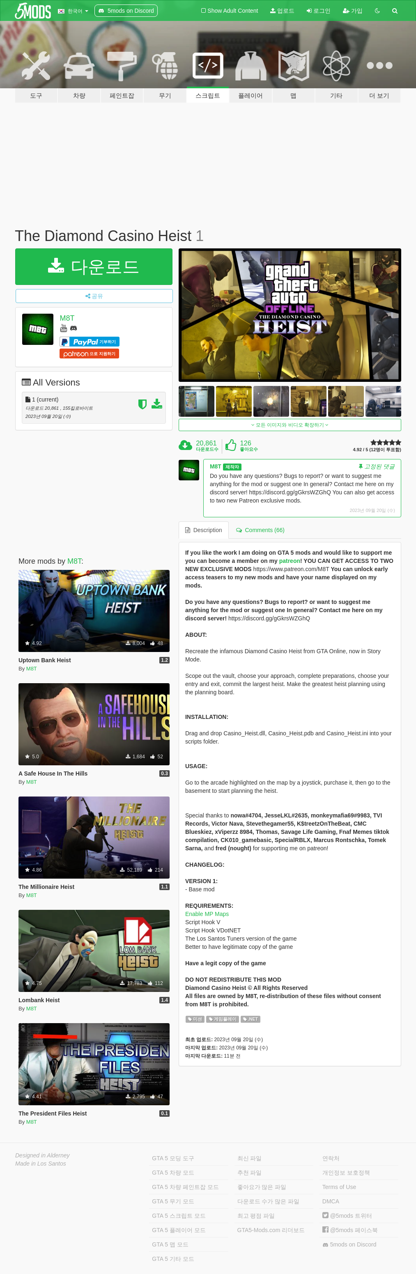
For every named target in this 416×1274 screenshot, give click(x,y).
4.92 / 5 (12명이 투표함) (377, 450)
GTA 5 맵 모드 (170, 1244)
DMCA (330, 1201)
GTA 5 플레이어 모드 (178, 1230)
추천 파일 (249, 1172)
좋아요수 (249, 449)
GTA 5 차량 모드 (173, 1172)
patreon (289, 561)
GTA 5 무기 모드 (173, 1201)
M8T (67, 318)
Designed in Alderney (42, 1155)
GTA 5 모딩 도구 (173, 1158)
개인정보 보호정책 (346, 1172)
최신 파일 (249, 1158)
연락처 (331, 1158)
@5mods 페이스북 (350, 1230)
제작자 (232, 466)
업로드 (282, 10)
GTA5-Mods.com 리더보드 (271, 1230)
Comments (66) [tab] (260, 530)
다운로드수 (207, 449)
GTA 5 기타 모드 (173, 1259)
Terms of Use (339, 1187)
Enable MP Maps (207, 914)
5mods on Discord (349, 1244)
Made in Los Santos (40, 1163)
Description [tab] (203, 530)
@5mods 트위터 (347, 1215)
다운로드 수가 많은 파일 (268, 1201)
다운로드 (94, 266)
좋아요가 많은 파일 (262, 1187)
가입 (353, 10)
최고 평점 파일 (256, 1215)
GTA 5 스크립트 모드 (178, 1215)
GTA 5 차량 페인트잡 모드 (185, 1187)
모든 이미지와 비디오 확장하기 (290, 425)
